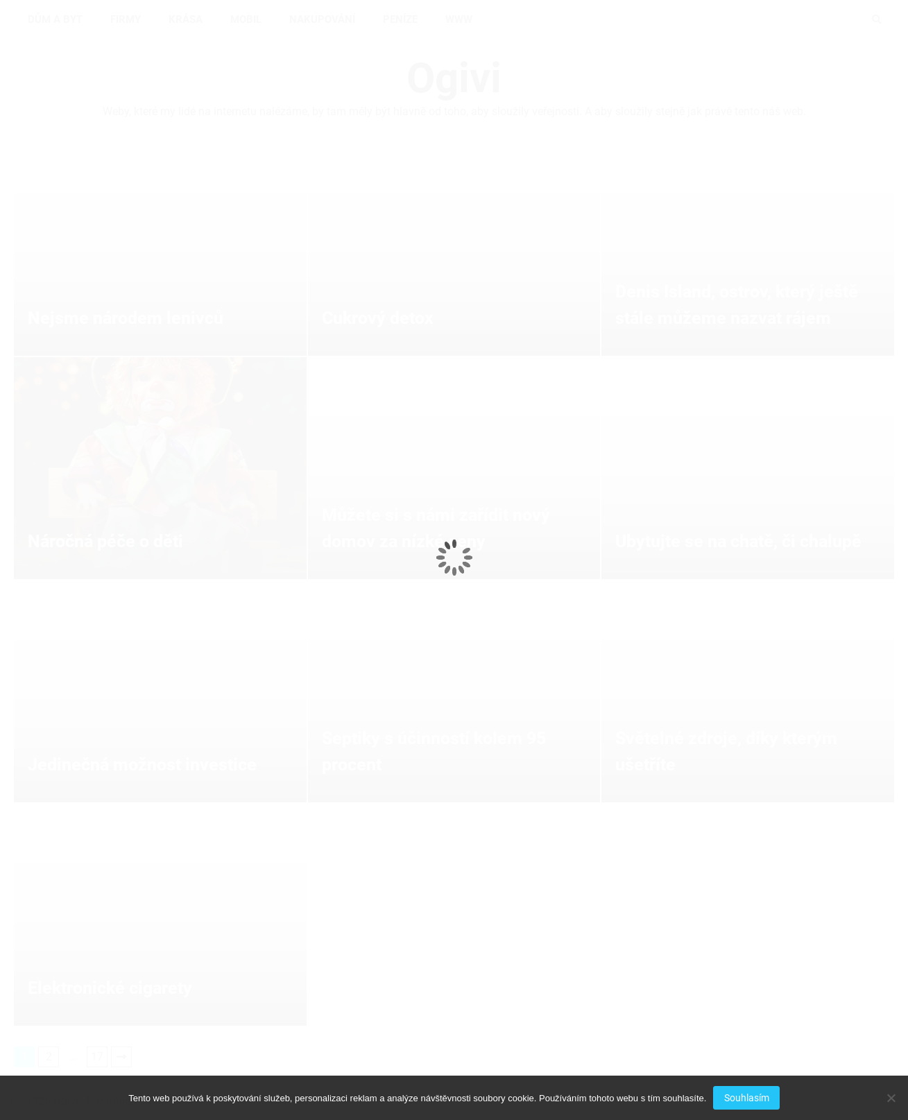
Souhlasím (746, 1097)
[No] (891, 1098)
